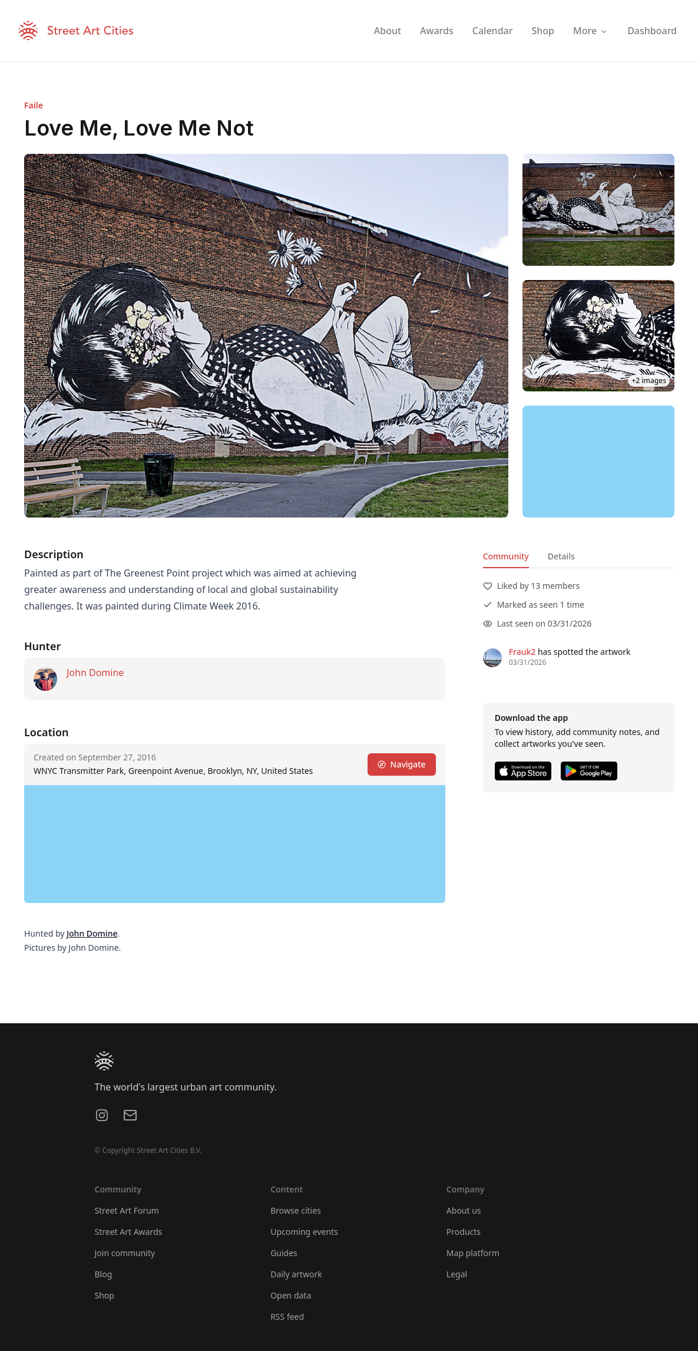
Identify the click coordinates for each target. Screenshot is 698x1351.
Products (463, 1231)
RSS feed (287, 1316)
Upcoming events (304, 1231)
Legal (456, 1274)
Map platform (472, 1252)
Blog (104, 1274)
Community (505, 556)
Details (560, 556)
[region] (598, 462)
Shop (104, 1295)
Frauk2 (521, 651)
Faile (33, 105)
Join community (125, 1252)
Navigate (401, 764)
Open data (290, 1295)
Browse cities (295, 1210)
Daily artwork (296, 1274)
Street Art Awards (129, 1231)
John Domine (95, 672)
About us (463, 1210)
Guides (283, 1252)
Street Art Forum (127, 1210)
